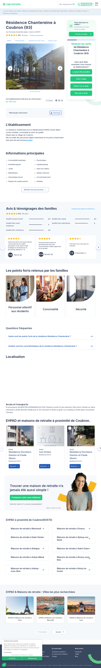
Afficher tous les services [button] (35, 190)
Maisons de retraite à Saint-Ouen (73, 548)
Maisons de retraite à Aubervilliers (27, 557)
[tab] (30, 91)
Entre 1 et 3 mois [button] (81, 86)
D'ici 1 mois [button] (81, 79)
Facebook (78, 652)
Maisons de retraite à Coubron (78, 11)
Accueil (5, 11)
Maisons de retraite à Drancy (71, 528)
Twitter (77, 654)
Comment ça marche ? (59, 652)
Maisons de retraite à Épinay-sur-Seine (73, 538)
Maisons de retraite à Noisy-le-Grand (72, 569)
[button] (56, 100)
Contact (54, 656)
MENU (96, 5)
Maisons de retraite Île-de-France (33, 11)
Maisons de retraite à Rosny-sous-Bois (73, 558)
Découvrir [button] (14, 466)
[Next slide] (60, 68)
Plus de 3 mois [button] (81, 93)
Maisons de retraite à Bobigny (25, 548)
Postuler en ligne (81, 34)
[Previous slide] (10, 68)
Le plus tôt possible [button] (81, 72)
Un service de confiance (60, 654)
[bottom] (8, 428)
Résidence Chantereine (10, 13)
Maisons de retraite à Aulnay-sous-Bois (25, 569)
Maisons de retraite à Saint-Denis (27, 537)
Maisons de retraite (15, 11)
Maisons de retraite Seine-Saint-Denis (56, 11)
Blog (76, 656)
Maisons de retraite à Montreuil (26, 528)
